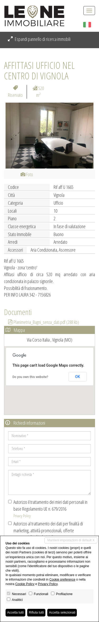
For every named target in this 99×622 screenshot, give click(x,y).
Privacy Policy (22, 515)
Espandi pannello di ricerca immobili (39, 39)
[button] (11, 136)
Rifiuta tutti (36, 612)
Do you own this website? (30, 377)
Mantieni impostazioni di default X (71, 540)
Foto (27, 174)
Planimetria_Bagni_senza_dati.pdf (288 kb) (43, 322)
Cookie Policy (25, 584)
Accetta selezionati (62, 612)
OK (77, 377)
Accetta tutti (15, 612)
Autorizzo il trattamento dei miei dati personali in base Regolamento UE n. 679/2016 (47, 508)
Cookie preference (62, 579)
